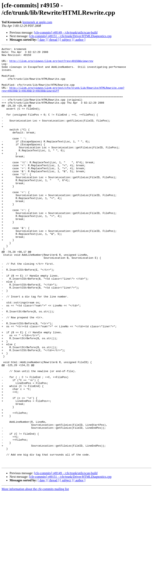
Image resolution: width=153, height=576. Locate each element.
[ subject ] (66, 39)
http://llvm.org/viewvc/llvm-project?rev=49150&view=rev (51, 64)
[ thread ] (53, 39)
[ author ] (79, 39)
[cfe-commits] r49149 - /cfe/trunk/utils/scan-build (66, 32)
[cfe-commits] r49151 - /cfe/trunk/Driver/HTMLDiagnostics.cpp (70, 36)
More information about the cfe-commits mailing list (35, 572)
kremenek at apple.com (37, 22)
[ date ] (42, 39)
